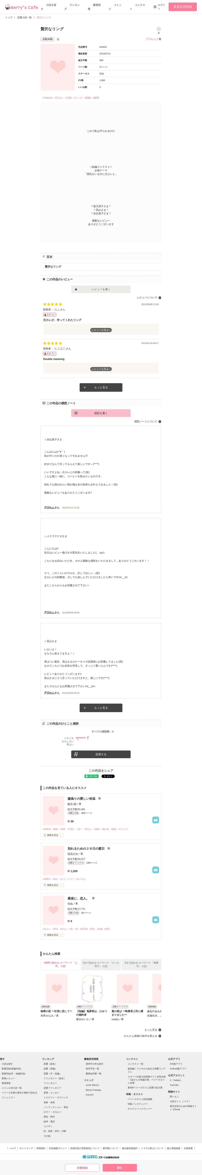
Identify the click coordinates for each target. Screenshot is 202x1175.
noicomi (89, 1094)
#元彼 (68, 97)
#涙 (76, 929)
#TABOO (47, 97)
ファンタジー (50, 1083)
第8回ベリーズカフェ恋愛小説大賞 (145, 1087)
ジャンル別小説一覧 (12, 1088)
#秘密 (96, 97)
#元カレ (58, 97)
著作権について (110, 1148)
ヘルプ (12, 1148)
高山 (57, 309)
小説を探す (7, 1064)
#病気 (107, 929)
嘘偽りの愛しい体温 (82, 798)
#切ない (88, 829)
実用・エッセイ (51, 1092)
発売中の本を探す (95, 1064)
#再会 (55, 929)
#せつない (81, 879)
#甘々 (80, 829)
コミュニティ (8, 1097)
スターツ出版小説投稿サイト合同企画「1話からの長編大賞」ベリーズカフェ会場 (147, 1079)
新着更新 (6, 1083)
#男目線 (84, 929)
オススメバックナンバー (140, 1108)
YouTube (174, 1085)
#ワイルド (123, 829)
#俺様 (97, 829)
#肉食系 (47, 829)
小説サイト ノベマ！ (180, 1101)
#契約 (63, 829)
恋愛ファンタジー (52, 1088)
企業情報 (188, 1148)
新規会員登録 (183, 6)
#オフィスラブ (67, 879)
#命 (71, 929)
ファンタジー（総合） (55, 1078)
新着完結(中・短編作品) (14, 1073)
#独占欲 (105, 829)
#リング (78, 97)
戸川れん (151, 39)
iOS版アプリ (176, 1064)
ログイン (161, 7)
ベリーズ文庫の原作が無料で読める (19, 1092)
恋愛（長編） (50, 1068)
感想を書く (101, 413)
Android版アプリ (178, 1068)
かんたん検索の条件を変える (140, 1035)
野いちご (174, 1096)
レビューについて (147, 297)
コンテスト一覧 (135, 1064)
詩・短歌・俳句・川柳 (55, 1131)
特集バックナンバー (138, 1104)
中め (70, 903)
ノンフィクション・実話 (56, 1107)
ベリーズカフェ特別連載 (140, 1099)
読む (120, 1167)
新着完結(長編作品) (11, 1068)
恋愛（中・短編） (52, 1073)
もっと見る (101, 387)
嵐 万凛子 (60, 348)
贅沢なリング (53, 266)
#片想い (71, 829)
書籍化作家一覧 (93, 1073)
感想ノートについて (145, 421)
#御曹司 (47, 879)
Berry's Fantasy (93, 1090)
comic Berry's (92, 1085)
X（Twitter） (176, 1080)
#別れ (55, 879)
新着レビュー (8, 1078)
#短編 (100, 929)
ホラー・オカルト (52, 1112)
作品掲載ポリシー (58, 1148)
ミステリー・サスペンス (56, 1097)
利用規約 (40, 1148)
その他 (47, 1136)
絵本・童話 (49, 1121)
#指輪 (87, 97)
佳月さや (73, 853)
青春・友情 (49, 1102)
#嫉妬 (114, 829)
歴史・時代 (49, 1116)
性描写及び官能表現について (84, 1148)
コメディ (48, 1126)
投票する (101, 754)
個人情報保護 (173, 1148)
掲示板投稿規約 (129, 1148)
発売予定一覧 (92, 1068)
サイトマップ (26, 1148)
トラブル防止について (152, 1148)
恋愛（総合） (50, 1064)
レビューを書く (101, 289)
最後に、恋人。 (79, 898)
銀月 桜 (72, 803)
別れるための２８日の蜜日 (86, 848)
